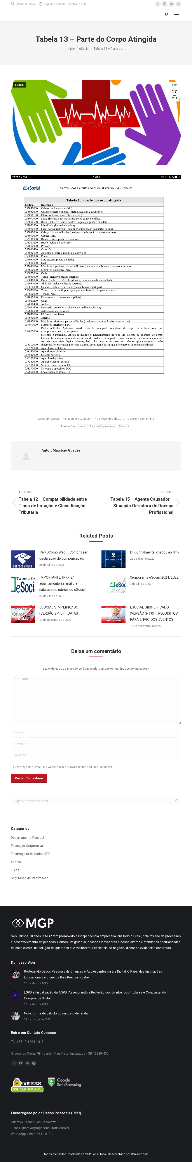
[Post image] (23, 559)
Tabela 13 (124, 426)
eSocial (19, 84)
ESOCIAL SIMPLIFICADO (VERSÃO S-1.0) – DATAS (58, 610)
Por (76, 418)
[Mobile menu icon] (176, 14)
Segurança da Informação (30, 878)
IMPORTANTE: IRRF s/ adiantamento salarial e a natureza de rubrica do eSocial (62, 583)
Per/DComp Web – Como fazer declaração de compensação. (63, 555)
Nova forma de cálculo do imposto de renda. (56, 1013)
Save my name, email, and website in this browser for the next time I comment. (64, 766)
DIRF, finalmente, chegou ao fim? (154, 552)
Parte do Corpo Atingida (102, 426)
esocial (82, 426)
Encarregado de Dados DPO (31, 854)
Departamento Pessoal (27, 838)
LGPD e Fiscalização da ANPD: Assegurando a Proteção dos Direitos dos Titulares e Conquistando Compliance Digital (95, 995)
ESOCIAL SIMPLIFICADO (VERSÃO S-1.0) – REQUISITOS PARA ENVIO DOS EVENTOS (154, 613)
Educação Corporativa (27, 846)
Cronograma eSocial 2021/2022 (154, 577)
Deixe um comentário (140, 418)
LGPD (15, 870)
